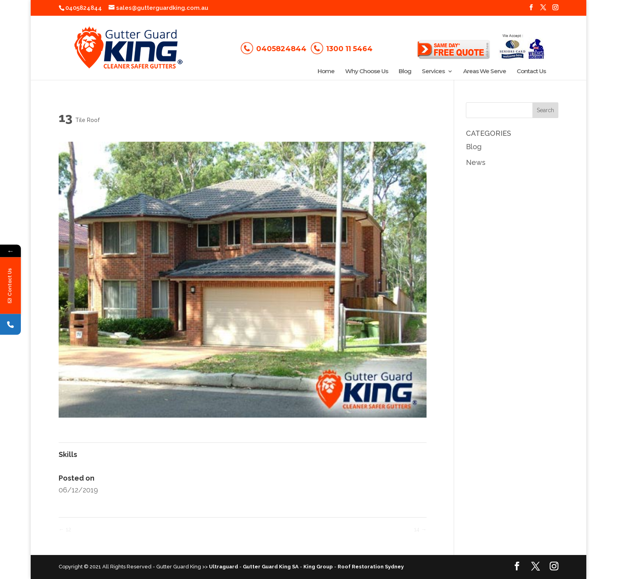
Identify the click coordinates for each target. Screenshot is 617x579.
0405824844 (83, 7)
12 (65, 529)
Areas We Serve (484, 71)
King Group (318, 567)
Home (326, 71)
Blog (405, 71)
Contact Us (531, 71)
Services (433, 71)
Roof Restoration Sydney (371, 567)
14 (420, 529)
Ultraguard (223, 567)
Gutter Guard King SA (271, 567)
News (476, 162)
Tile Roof (87, 120)
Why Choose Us (366, 71)
